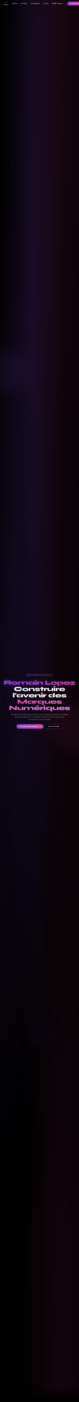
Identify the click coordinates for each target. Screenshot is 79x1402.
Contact (46, 3)
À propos (6, 3)
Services (15, 3)
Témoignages (35, 3)
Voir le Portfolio (54, 726)
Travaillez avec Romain (29, 726)
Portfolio (24, 3)
